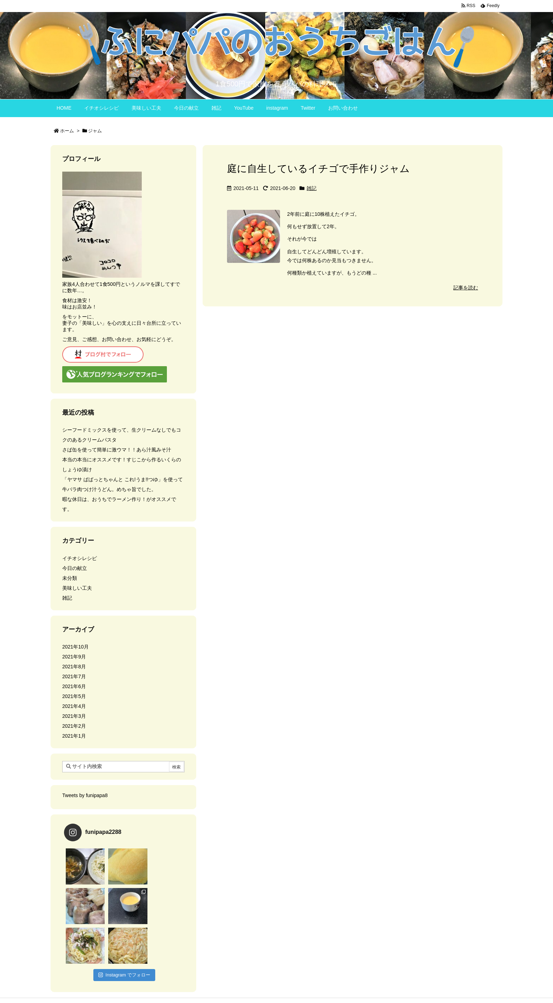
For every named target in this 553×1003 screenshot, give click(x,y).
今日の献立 (74, 568)
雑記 (311, 188)
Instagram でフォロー (124, 935)
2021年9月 (74, 656)
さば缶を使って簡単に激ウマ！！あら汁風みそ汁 (116, 449)
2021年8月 (74, 666)
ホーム (67, 130)
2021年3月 (74, 716)
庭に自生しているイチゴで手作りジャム (318, 168)
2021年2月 (74, 726)
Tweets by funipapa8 (84, 795)
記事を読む (465, 287)
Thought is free (312, 986)
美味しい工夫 (77, 588)
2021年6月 (74, 686)
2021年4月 (74, 706)
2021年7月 (74, 676)
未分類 (69, 578)
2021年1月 (74, 736)
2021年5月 (74, 696)
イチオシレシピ (79, 558)
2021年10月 (75, 647)
